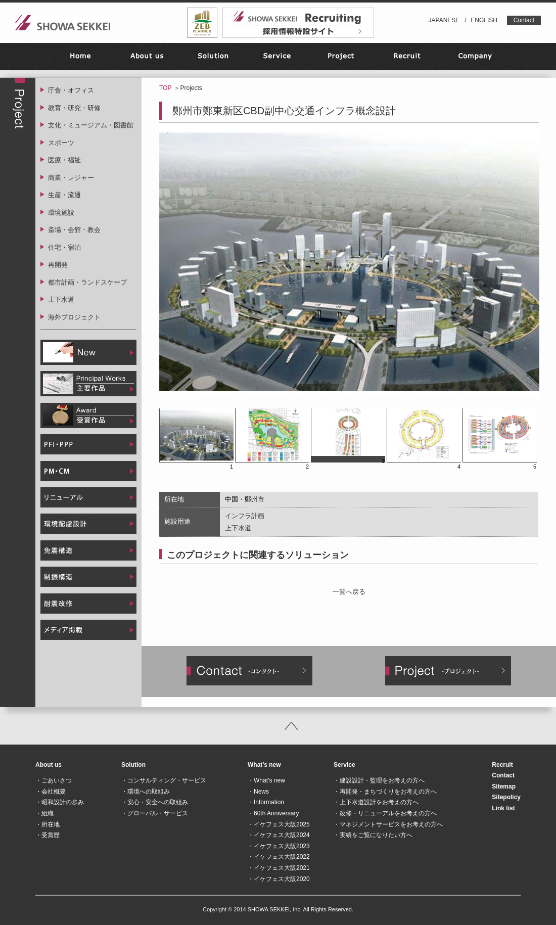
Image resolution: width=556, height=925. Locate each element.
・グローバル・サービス (154, 813)
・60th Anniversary (273, 813)
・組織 (44, 813)
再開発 (58, 264)
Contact (524, 20)
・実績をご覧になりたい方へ (373, 835)
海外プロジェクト (74, 317)
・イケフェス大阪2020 (279, 879)
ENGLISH (484, 20)
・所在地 (47, 824)
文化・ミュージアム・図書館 (90, 125)
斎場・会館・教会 (74, 230)
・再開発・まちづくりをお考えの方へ (385, 791)
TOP (165, 87)
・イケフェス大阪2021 (279, 867)
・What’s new (266, 780)
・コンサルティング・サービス (163, 780)
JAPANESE (444, 20)
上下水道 (61, 299)
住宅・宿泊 (64, 247)
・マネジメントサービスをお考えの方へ (388, 824)
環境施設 (61, 212)
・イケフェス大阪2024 (279, 835)
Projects (191, 87)
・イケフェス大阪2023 (279, 846)
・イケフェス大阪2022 (279, 856)
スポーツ (61, 143)
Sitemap (504, 786)
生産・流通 (64, 195)
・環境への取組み (145, 791)
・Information (266, 802)
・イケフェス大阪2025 (279, 824)
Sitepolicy (506, 797)
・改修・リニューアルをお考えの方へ (385, 813)
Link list (503, 808)
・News (258, 791)
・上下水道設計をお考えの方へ (376, 802)
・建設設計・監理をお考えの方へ (379, 780)
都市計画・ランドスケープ (87, 282)
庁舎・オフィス (71, 90)
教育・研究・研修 (74, 108)
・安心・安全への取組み (154, 802)
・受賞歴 (47, 835)
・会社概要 (50, 791)
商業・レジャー (71, 177)
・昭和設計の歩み (59, 802)
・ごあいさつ (53, 780)
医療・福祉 (64, 160)
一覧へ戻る (349, 591)
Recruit (502, 764)
